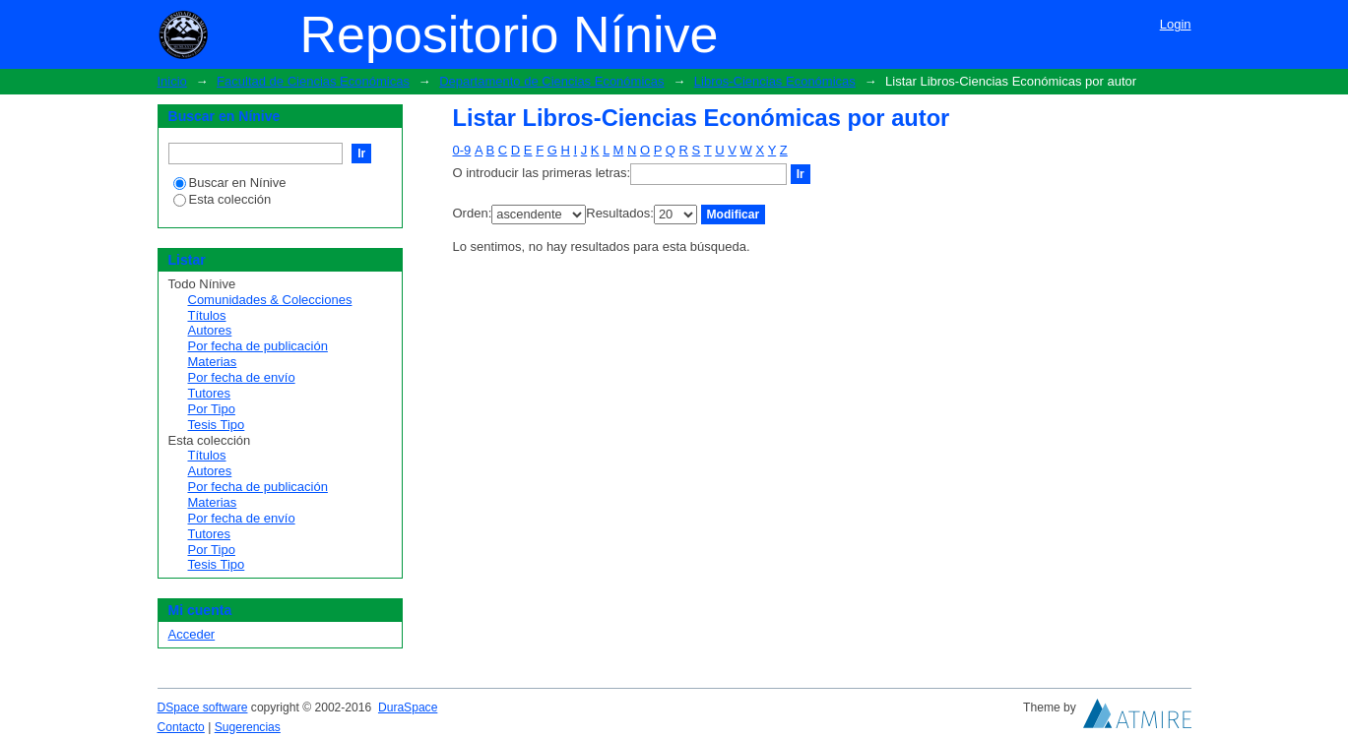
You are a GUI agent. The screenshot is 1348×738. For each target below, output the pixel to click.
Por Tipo (211, 408)
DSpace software (203, 707)
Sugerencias (248, 727)
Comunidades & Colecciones (270, 299)
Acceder (192, 634)
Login (1175, 24)
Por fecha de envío (241, 377)
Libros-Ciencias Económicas (775, 81)
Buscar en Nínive (230, 182)
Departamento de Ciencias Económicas (551, 81)
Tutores (209, 393)
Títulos (207, 315)
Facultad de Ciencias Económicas (313, 81)
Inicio (172, 81)
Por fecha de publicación (258, 345)
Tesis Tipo (216, 424)
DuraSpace (407, 707)
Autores (210, 330)
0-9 (462, 150)
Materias (212, 361)
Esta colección (222, 199)
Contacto (181, 727)
